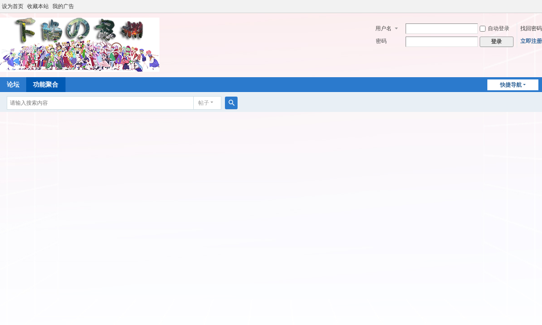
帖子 (203, 103)
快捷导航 (511, 85)
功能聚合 (45, 84)
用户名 (383, 28)
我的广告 (63, 6)
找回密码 (531, 28)
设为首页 (12, 6)
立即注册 (531, 41)
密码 (381, 41)
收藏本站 (38, 6)
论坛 (13, 84)
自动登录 (494, 28)
